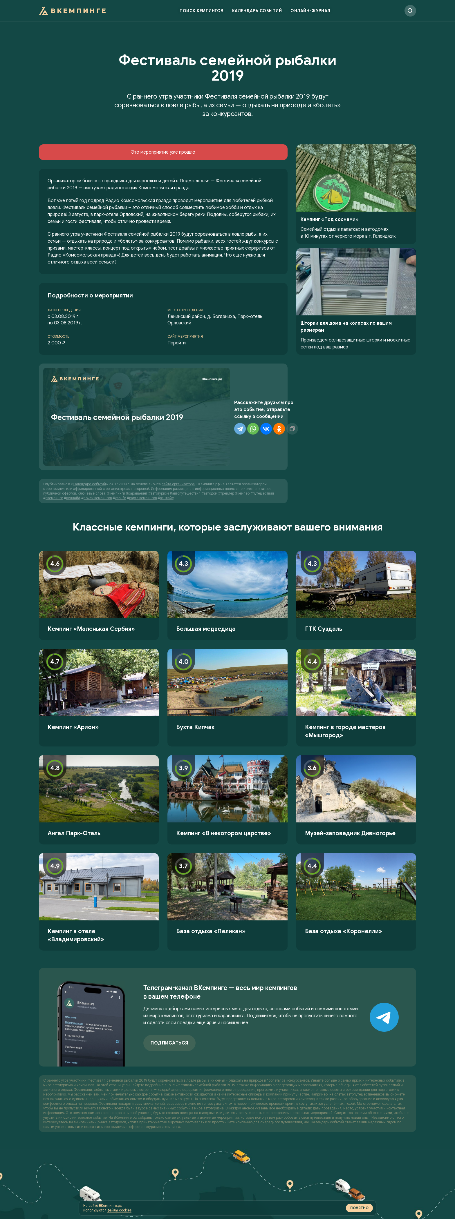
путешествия (263, 458)
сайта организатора (178, 449)
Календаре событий (89, 449)
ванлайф (167, 463)
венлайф (73, 463)
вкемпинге (54, 463)
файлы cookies (220, 1205)
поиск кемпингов (98, 463)
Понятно (260, 1203)
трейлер (227, 458)
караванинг (137, 458)
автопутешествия (186, 458)
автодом (210, 458)
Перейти (176, 343)
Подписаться (169, 1008)
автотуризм (160, 458)
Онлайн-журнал (310, 13)
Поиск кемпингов (201, 13)
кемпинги (117, 458)
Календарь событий (257, 13)
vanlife (120, 463)
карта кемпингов (143, 463)
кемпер (243, 458)
